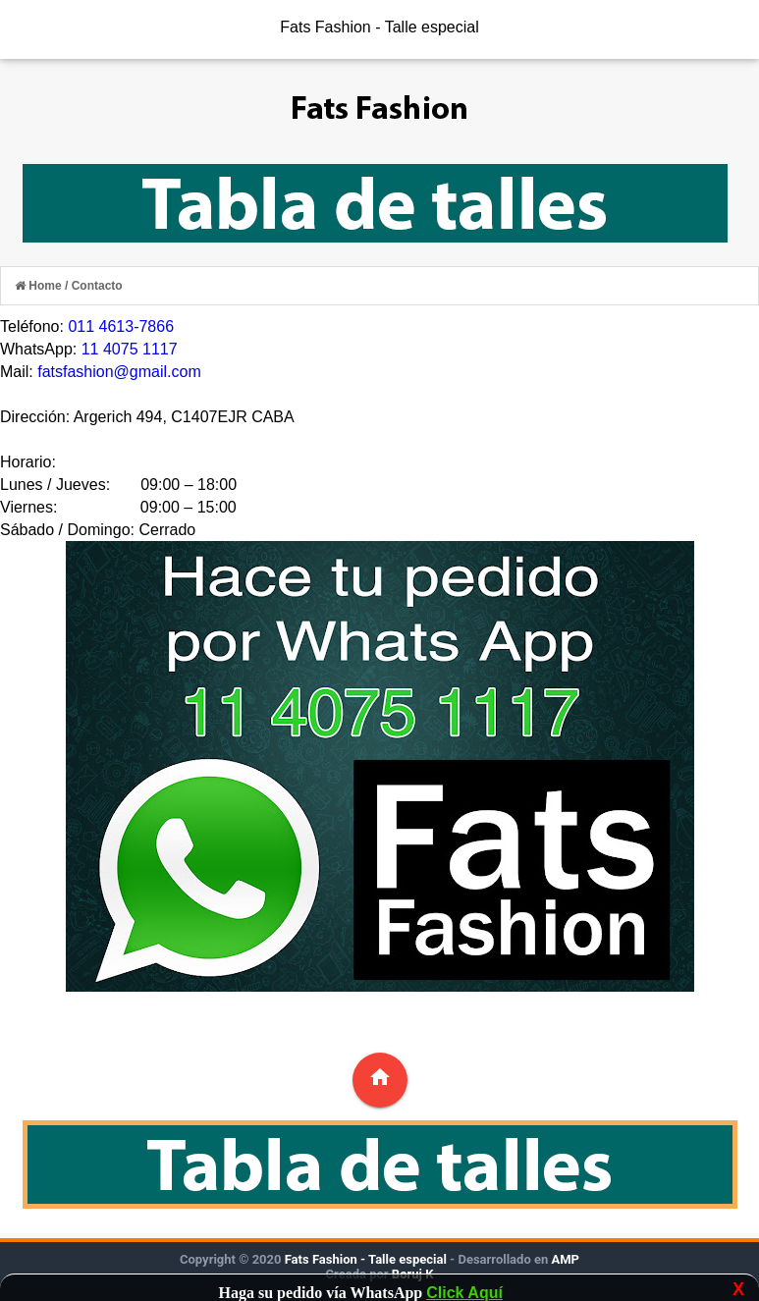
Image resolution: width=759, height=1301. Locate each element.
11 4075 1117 (129, 349)
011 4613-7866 (121, 326)
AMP (563, 1259)
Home (40, 286)
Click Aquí (464, 1292)
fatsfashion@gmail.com (119, 371)
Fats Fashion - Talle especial (379, 27)
